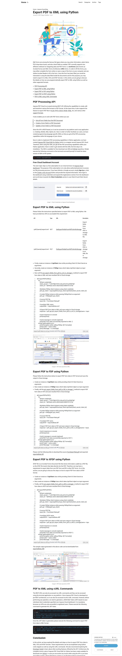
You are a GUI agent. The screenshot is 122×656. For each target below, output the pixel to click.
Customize (100, 649)
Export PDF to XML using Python (45, 89)
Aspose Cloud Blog (42, 9)
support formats (38, 113)
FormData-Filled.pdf (73, 452)
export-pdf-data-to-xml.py (42, 331)
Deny (112, 649)
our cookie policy (103, 642)
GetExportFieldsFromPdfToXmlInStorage (68, 229)
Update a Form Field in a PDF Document (48, 126)
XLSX (52, 110)
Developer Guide (38, 649)
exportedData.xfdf (38, 549)
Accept (106, 645)
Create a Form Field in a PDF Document (48, 123)
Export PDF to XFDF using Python (45, 94)
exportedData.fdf (38, 454)
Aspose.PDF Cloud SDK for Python (48, 142)
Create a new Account (44, 172)
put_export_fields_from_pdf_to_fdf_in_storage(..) (59, 389)
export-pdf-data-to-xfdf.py (42, 542)
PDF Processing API (41, 86)
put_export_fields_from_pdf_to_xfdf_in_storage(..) (59, 484)
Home (23, 2)
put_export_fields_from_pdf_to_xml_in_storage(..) (58, 273)
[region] (61, 303)
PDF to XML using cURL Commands (46, 96)
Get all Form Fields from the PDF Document (49, 120)
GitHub (75, 149)
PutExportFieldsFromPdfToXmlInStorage (68, 249)
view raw (85, 331)
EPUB (65, 110)
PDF (34, 62)
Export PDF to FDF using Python (44, 91)
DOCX (61, 110)
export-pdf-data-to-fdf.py (41, 447)
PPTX (57, 110)
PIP (69, 149)
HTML (69, 110)
